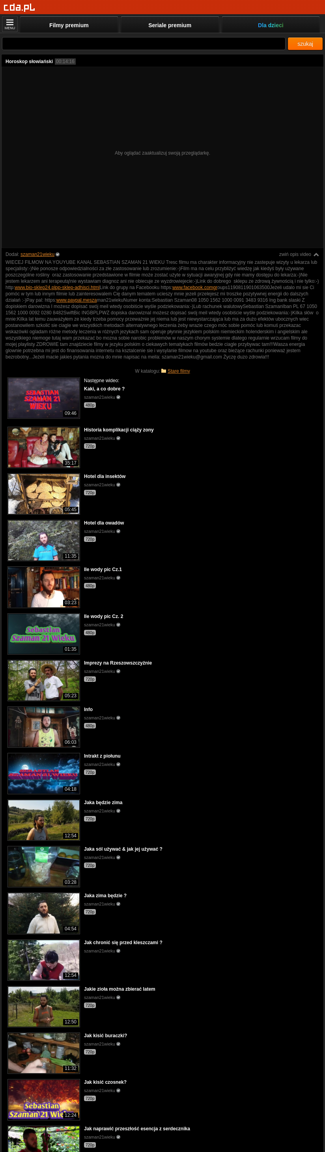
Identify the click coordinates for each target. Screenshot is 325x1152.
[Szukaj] (144, 43)
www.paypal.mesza (76, 300)
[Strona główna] (19, 8)
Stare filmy (179, 371)
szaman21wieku (37, 254)
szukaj (305, 44)
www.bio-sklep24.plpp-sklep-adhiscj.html (57, 287)
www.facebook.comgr (194, 287)
